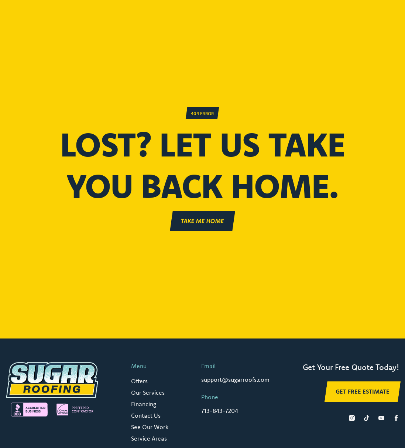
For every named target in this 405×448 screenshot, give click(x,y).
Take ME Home (203, 221)
